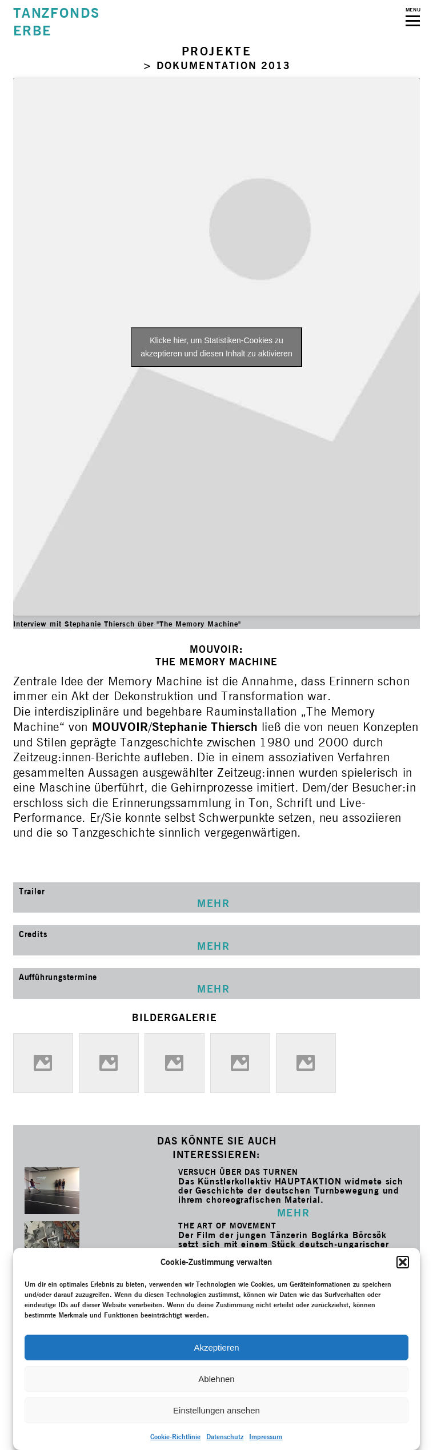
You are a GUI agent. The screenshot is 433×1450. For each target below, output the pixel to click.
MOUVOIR (120, 727)
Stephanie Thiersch (205, 727)
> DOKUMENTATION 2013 (217, 65)
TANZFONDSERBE (56, 22)
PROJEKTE (217, 51)
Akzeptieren (216, 1347)
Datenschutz (224, 1436)
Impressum (265, 1436)
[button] (402, 1262)
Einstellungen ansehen (216, 1410)
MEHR (293, 1213)
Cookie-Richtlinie (175, 1436)
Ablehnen (216, 1379)
